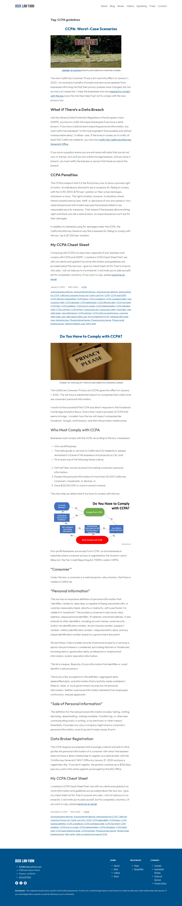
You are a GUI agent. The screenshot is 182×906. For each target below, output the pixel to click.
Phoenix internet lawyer (80, 320)
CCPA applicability (100, 820)
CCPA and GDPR (118, 295)
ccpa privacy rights (107, 309)
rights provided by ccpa (75, 323)
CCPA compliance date (116, 299)
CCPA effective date (106, 302)
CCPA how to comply (86, 306)
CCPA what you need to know (105, 313)
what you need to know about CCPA (91, 834)
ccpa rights (121, 309)
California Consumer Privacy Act (74, 295)
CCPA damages (72, 302)
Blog (116, 869)
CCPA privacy (77, 309)
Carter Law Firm (96, 295)
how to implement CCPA (98, 316)
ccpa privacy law (91, 309)
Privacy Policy (160, 883)
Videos (117, 872)
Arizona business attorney (62, 292)
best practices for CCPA (107, 816)
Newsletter (139, 869)
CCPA (84, 287)
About (116, 865)
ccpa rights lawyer (69, 313)
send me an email (87, 804)
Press (136, 865)
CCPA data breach (88, 302)
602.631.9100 (25, 877)
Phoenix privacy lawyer (101, 320)
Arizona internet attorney (85, 292)
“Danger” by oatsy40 (71, 70)
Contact (157, 865)
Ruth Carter (91, 323)
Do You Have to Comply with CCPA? (91, 336)
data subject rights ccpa (76, 316)
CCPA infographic (107, 827)
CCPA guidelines (68, 306)
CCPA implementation (105, 306)
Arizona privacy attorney (107, 292)
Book (116, 876)
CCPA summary (85, 313)
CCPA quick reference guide (68, 830)
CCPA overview (63, 309)
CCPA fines (55, 306)
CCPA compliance (97, 299)
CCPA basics (82, 299)
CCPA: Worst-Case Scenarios (91, 28)
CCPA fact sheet (123, 302)
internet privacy (62, 320)
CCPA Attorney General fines (63, 299)
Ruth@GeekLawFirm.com (30, 866)
